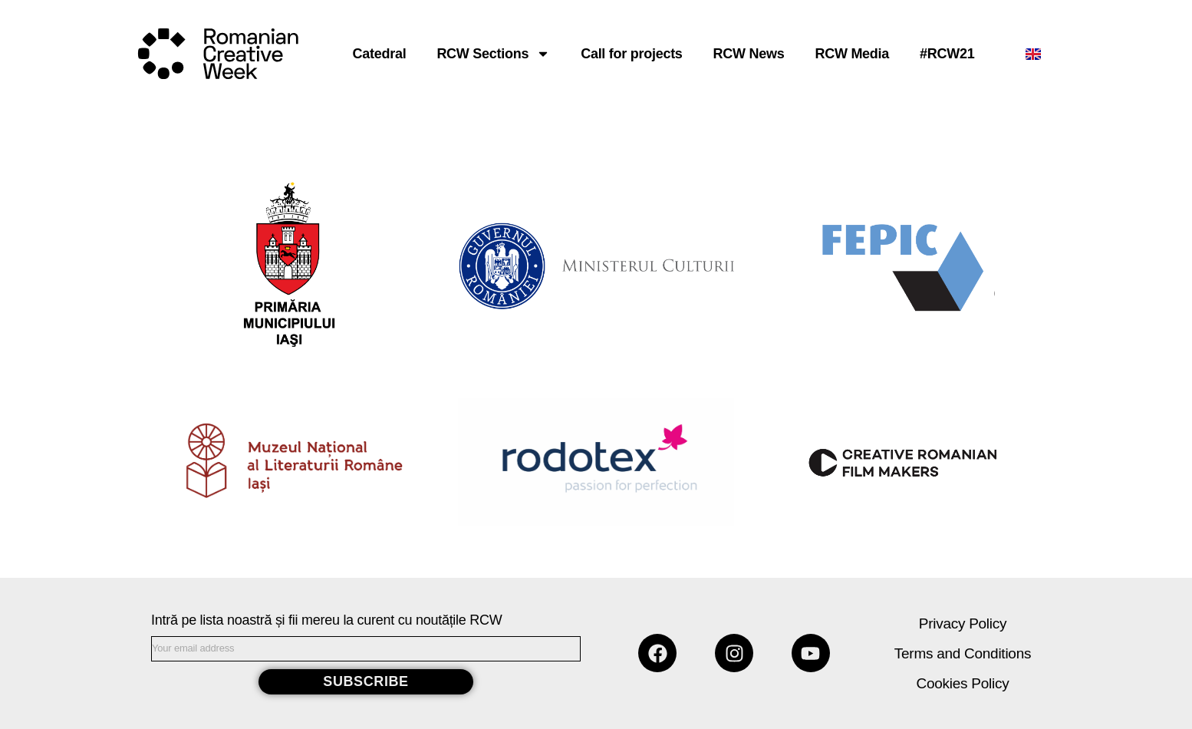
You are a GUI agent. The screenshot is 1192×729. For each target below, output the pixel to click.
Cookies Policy (963, 683)
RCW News (749, 53)
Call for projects (631, 53)
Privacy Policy (962, 623)
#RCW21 (947, 53)
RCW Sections (493, 53)
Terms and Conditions (962, 653)
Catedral (380, 53)
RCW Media (852, 53)
